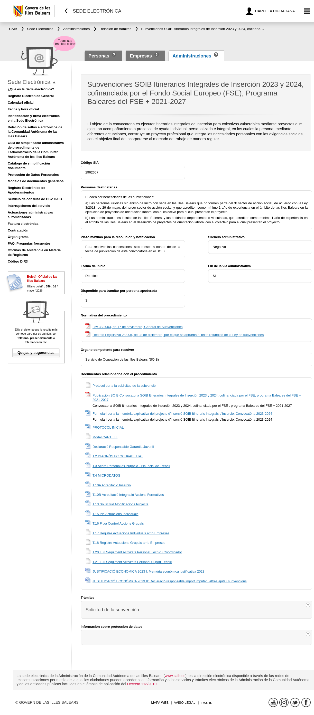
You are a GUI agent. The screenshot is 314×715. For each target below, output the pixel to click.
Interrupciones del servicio (29, 206)
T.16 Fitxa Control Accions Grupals (118, 523)
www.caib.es (175, 676)
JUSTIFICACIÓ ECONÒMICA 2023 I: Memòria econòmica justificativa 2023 (149, 571)
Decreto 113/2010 (141, 684)
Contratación (18, 230)
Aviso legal (184, 702)
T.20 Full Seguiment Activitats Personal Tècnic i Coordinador (137, 552)
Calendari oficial (20, 102)
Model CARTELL (105, 437)
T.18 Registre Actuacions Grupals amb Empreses (129, 543)
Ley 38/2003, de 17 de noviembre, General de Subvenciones (138, 327)
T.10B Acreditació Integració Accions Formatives (128, 495)
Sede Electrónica (29, 82)
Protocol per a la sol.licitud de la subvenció (124, 386)
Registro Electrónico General (31, 96)
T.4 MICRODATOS (106, 475)
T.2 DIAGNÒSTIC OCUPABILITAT (118, 456)
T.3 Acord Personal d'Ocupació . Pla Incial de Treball (131, 466)
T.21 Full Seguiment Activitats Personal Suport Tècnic (132, 562)
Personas (99, 56)
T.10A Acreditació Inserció (112, 485)
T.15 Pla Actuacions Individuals (115, 514)
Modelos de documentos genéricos (35, 181)
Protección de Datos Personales (33, 175)
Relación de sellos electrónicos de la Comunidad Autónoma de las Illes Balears (35, 131)
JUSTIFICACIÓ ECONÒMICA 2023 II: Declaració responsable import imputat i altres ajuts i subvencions (170, 581)
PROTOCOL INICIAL (108, 427)
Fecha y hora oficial (23, 109)
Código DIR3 (18, 261)
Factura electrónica (23, 224)
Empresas (141, 56)
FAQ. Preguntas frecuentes (29, 243)
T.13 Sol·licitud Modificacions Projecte (121, 504)
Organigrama (18, 237)
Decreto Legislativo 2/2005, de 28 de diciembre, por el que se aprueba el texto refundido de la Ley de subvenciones (178, 335)
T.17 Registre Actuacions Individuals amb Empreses (131, 533)
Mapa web (160, 702)
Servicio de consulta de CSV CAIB (35, 199)
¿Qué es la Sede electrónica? (31, 89)
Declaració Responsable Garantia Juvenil (123, 447)
